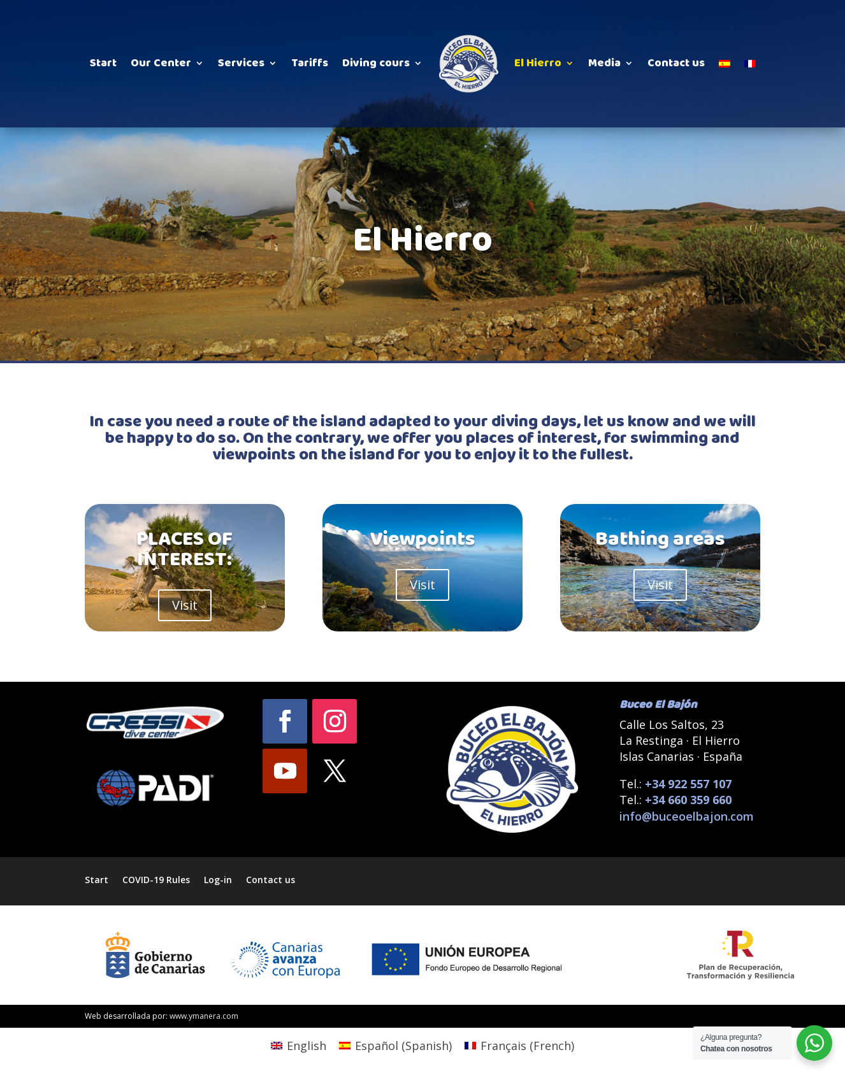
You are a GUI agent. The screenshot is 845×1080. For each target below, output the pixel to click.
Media (604, 63)
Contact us (676, 63)
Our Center (161, 63)
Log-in (218, 879)
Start (103, 63)
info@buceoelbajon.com (686, 816)
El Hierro (537, 63)
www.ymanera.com (204, 1016)
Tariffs (309, 63)
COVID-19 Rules (156, 879)
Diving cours (376, 63)
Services (241, 63)
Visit (185, 605)
